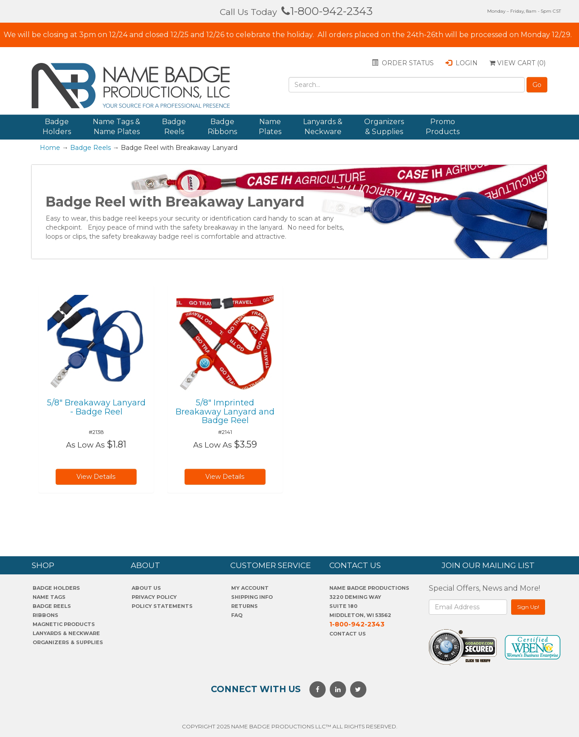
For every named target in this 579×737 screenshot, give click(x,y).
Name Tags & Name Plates (116, 126)
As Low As (85, 444)
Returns (244, 606)
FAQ (236, 615)
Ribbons (45, 615)
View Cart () (517, 63)
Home (50, 148)
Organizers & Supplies (384, 126)
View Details (95, 476)
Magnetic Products (64, 624)
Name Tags (49, 597)
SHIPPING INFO (252, 597)
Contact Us (347, 634)
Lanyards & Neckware (322, 126)
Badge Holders (57, 126)
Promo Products (443, 126)
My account (250, 588)
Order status (403, 63)
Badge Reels (174, 126)
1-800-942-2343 (327, 11)
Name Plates (270, 126)
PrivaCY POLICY (154, 597)
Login (462, 63)
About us (146, 588)
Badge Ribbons (222, 126)
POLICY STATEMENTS (162, 606)
